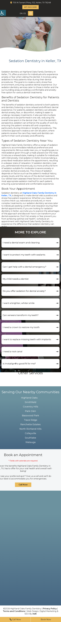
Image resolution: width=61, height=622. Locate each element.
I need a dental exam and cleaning (21, 242)
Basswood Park (30, 415)
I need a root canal (12, 351)
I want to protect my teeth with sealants (24, 254)
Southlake (30, 437)
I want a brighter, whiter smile (18, 303)
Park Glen (30, 411)
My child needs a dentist (16, 279)
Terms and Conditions (14, 611)
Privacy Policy (50, 608)
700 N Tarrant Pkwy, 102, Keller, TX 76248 (32, 2)
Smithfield (30, 402)
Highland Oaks (29, 397)
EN (21, 13)
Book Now (46, 619)
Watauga (30, 442)
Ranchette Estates (30, 424)
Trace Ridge (30, 420)
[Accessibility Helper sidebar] (3, 13)
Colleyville (30, 433)
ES (25, 13)
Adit (34, 614)
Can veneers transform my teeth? (20, 315)
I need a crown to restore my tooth (21, 327)
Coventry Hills (30, 406)
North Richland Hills (30, 429)
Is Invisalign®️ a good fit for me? (19, 363)
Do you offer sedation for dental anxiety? (24, 291)
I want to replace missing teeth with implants (27, 339)
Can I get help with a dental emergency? (24, 267)
